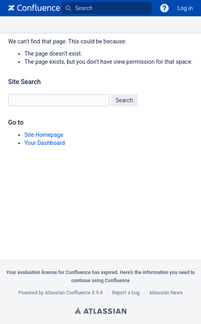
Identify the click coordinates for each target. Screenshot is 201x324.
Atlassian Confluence (68, 293)
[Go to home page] (34, 8)
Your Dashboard (44, 143)
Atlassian (100, 310)
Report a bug (126, 293)
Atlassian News (166, 293)
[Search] (68, 8)
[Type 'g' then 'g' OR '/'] (106, 8)
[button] (164, 8)
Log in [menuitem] (185, 8)
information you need (166, 272)
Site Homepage (43, 135)
